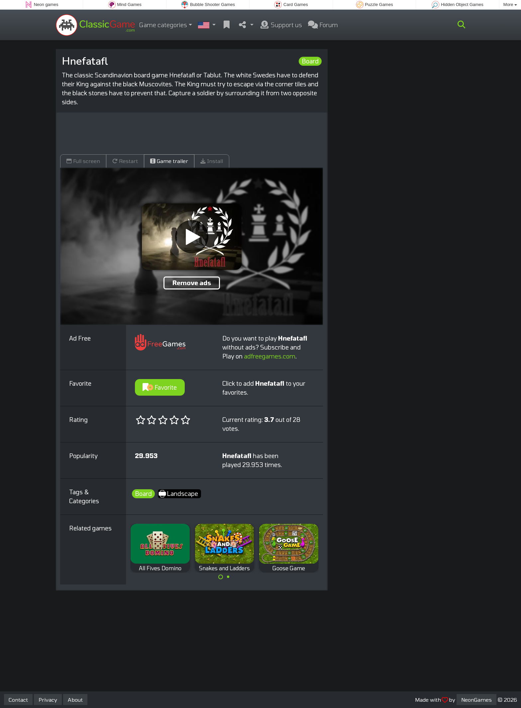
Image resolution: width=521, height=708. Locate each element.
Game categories (163, 25)
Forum (323, 25)
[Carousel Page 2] (228, 577)
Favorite (160, 387)
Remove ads (191, 282)
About (75, 699)
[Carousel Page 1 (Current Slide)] (220, 577)
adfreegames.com (269, 356)
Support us (281, 25)
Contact (18, 699)
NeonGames (476, 699)
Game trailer (169, 161)
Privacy (48, 699)
